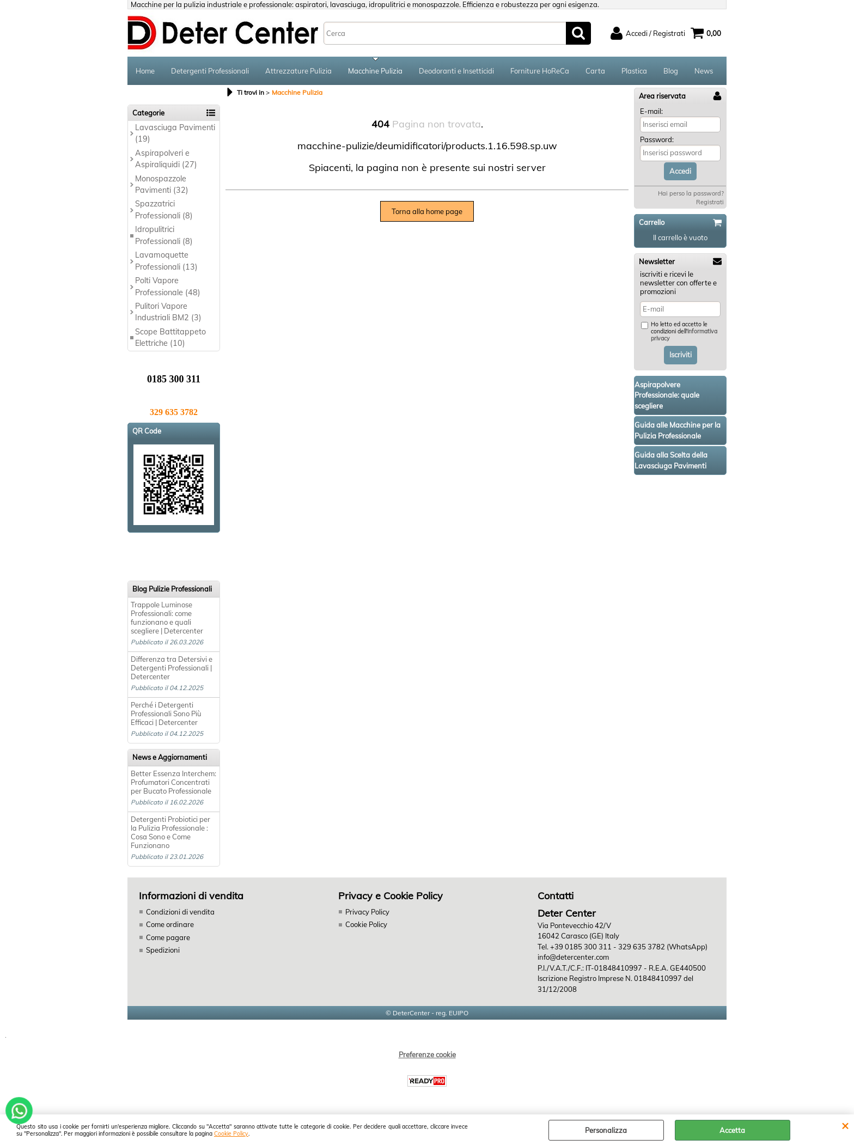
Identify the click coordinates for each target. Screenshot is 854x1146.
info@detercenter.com (573, 957)
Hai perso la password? (691, 193)
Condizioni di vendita (180, 911)
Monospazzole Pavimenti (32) (161, 184)
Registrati (710, 202)
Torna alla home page (427, 211)
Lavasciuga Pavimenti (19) (175, 133)
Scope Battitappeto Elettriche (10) (170, 337)
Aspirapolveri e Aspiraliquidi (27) (166, 158)
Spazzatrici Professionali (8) (164, 209)
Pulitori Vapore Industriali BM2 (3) (168, 311)
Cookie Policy (231, 1133)
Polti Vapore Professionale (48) (167, 286)
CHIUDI (845, 1125)
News (703, 70)
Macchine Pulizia (375, 70)
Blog (670, 70)
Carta (595, 70)
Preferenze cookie (427, 1054)
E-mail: (651, 111)
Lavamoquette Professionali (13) (166, 260)
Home (145, 70)
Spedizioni (163, 950)
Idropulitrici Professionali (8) (164, 235)
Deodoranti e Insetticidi (456, 70)
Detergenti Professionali (210, 70)
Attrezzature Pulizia (298, 70)
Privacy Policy (367, 911)
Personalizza (606, 1130)
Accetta (732, 1130)
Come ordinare (170, 924)
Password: (657, 139)
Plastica (634, 70)
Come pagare (168, 937)
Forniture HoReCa (539, 70)
